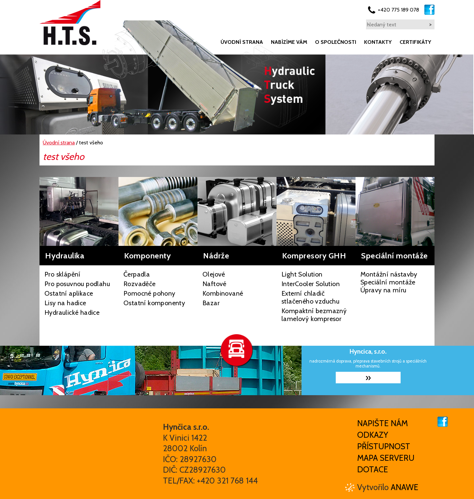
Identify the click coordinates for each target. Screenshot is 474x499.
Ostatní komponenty (154, 303)
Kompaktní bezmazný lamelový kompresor (314, 315)
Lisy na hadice (65, 303)
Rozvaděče (139, 284)
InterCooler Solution (310, 284)
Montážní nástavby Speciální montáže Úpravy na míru (388, 282)
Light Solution (302, 274)
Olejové (213, 274)
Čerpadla (136, 274)
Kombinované (222, 293)
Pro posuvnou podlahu (77, 284)
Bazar (211, 303)
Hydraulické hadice (71, 312)
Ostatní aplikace (68, 293)
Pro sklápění (62, 274)
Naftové (214, 284)
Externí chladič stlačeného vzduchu (310, 297)
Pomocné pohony (149, 293)
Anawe (404, 487)
